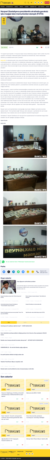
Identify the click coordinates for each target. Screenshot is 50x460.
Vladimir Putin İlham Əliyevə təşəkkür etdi (12, 361)
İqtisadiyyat (9, 6)
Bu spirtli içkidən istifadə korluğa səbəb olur (12, 354)
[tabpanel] (25, 349)
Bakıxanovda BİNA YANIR (33, 393)
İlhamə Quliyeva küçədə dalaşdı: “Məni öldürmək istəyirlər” (36, 297)
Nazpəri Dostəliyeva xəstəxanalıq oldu (33, 304)
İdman (21, 6)
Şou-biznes (41, 6)
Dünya (47, 6)
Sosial (16, 6)
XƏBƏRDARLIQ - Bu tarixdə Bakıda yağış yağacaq (14, 347)
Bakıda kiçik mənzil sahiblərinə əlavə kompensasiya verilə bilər (17, 369)
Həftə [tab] (25, 322)
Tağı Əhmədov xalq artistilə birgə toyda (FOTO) (35, 312)
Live (47, 2)
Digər (6, 359)
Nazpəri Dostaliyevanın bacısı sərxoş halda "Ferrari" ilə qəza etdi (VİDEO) (12, 313)
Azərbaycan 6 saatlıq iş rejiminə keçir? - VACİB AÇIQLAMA (16, 326)
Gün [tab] (9, 322)
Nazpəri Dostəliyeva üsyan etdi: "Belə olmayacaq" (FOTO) (11, 297)
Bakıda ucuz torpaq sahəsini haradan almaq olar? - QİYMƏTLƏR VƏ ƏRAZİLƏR (22, 340)
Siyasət (3, 6)
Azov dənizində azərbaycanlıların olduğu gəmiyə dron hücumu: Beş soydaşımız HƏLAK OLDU (24, 333)
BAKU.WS (3, 60)
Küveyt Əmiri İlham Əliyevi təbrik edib (37, 439)
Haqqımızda (20, 451)
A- (46, 47)
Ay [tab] (41, 322)
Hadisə (26, 6)
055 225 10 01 (43, 272)
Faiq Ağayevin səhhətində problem (26, 281)
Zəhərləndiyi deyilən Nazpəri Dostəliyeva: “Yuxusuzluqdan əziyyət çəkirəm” (9, 305)
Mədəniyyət (33, 6)
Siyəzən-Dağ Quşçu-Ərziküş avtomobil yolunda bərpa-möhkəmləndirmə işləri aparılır (12, 394)
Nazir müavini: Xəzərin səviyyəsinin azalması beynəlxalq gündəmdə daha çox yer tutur (11, 417)
